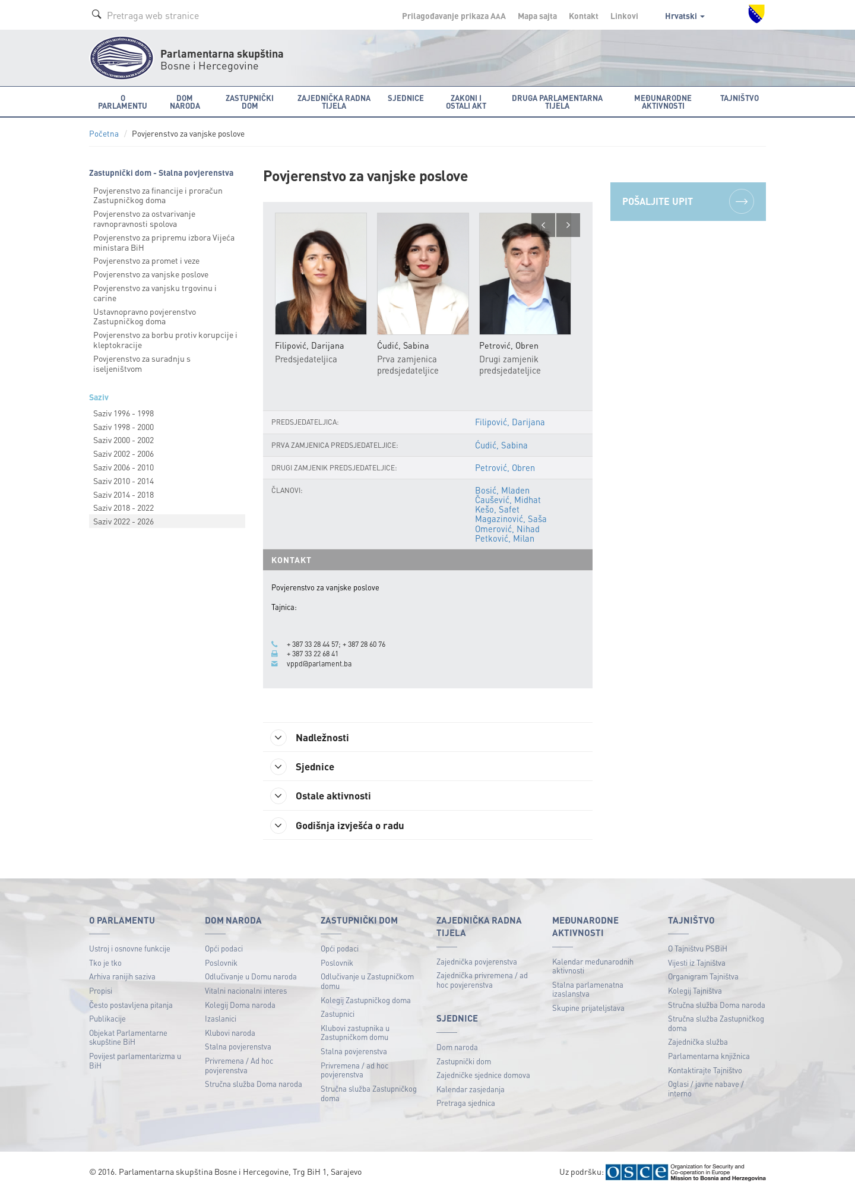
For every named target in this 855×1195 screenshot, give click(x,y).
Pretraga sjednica (465, 1105)
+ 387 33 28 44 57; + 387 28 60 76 (342, 644)
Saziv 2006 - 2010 (123, 466)
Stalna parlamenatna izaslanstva (587, 991)
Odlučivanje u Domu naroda (251, 978)
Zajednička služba (698, 1044)
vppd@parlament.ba (320, 663)
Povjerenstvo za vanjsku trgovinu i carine (155, 292)
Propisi (100, 992)
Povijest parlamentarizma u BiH (135, 1062)
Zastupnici (337, 1016)
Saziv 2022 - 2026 (123, 521)
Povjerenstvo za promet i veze (146, 260)
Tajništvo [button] (739, 98)
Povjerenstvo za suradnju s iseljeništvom (142, 363)
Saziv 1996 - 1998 (123, 412)
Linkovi (624, 15)
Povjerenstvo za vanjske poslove (150, 273)
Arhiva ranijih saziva (122, 978)
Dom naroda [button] (185, 101)
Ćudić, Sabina (501, 445)
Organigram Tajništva (703, 978)
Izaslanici (220, 1021)
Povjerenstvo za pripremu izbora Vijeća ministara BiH (164, 242)
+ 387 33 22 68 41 (316, 654)
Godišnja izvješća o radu (342, 826)
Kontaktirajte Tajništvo (705, 1072)
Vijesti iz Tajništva (697, 964)
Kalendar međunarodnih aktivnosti (593, 968)
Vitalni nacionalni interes (246, 992)
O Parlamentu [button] (122, 101)
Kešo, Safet (497, 509)
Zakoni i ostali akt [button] (466, 101)
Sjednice (305, 767)
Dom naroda (457, 1049)
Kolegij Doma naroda (240, 1006)
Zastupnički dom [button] (250, 101)
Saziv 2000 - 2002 (123, 439)
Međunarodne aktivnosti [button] (663, 101)
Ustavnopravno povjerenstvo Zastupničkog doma (144, 316)
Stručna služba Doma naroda (253, 1086)
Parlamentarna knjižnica (709, 1057)
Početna (104, 133)
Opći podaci (224, 951)
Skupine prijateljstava (588, 1009)
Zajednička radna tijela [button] (333, 101)
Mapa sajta (537, 15)
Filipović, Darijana (510, 422)
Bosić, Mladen (502, 490)
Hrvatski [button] (685, 15)
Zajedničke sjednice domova (483, 1076)
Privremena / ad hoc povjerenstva (354, 1072)
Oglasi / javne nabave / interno (706, 1091)
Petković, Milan (504, 538)
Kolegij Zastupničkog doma (366, 1002)
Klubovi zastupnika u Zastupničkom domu (355, 1034)
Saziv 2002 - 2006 (123, 453)
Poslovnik (221, 964)
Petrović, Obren (504, 467)
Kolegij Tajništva (695, 992)
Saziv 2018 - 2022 (123, 507)
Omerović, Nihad (507, 528)
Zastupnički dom (463, 1063)
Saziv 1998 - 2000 (123, 426)
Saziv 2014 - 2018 (123, 494)
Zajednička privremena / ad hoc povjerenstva (482, 982)
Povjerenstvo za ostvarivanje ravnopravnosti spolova (144, 218)
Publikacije (107, 1021)
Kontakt (583, 15)
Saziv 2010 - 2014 (123, 480)
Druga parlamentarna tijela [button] (557, 101)
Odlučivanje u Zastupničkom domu (367, 983)
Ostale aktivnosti (325, 797)
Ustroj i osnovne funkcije (129, 951)
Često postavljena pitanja (131, 1006)
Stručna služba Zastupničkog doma (369, 1095)
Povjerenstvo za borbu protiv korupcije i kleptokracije (165, 339)
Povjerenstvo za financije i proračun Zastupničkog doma (158, 195)
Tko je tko (105, 964)
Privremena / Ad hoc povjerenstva (239, 1067)
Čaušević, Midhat (508, 500)
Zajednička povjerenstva (476, 963)
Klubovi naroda (230, 1034)
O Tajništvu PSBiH (697, 951)
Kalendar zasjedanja (470, 1091)
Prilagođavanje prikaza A (454, 15)
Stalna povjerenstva (238, 1049)
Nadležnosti (314, 737)
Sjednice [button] (406, 98)
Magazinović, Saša (511, 519)
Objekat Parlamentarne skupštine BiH (128, 1039)
